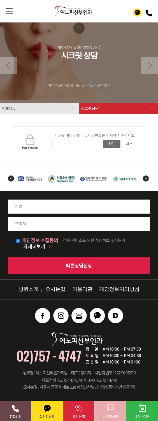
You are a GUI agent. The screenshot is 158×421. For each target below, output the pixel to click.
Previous (10, 178)
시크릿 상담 (90, 108)
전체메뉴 (8, 108)
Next (145, 178)
